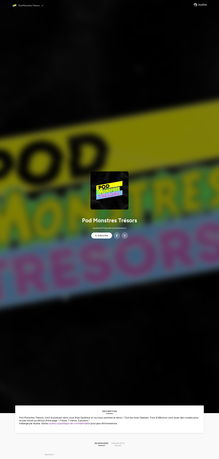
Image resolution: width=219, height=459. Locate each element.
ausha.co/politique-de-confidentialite (69, 423)
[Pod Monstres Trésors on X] (125, 235)
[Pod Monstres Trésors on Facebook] (117, 235)
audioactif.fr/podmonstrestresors (109, 228)
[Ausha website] (200, 5)
